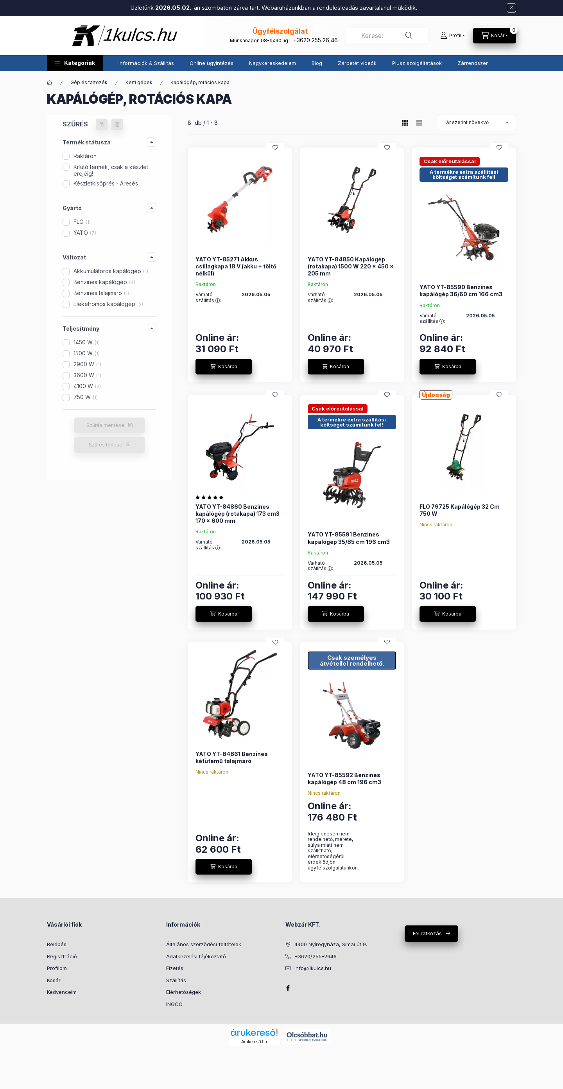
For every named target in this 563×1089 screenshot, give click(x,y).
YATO (85, 232)
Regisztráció (62, 956)
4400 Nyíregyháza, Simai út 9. (330, 944)
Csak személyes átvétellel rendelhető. (352, 660)
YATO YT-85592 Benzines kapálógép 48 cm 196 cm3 (344, 778)
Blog (317, 63)
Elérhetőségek (183, 992)
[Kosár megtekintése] (494, 35)
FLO (82, 221)
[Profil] (452, 35)
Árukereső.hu (254, 1041)
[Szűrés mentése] (102, 124)
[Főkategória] (49, 82)
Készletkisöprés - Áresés (106, 183)
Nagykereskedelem (272, 63)
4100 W (87, 386)
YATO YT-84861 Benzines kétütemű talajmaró (231, 757)
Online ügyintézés (211, 63)
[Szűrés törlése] (117, 124)
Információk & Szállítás (146, 63)
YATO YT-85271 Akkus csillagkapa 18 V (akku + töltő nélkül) (235, 266)
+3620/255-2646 (315, 956)
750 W (86, 397)
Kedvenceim (62, 992)
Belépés (56, 944)
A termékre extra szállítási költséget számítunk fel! (464, 174)
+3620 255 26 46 (315, 40)
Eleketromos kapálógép (108, 304)
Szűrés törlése (105, 445)
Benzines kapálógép (104, 282)
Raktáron (85, 156)
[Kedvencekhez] (275, 147)
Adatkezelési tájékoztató (196, 956)
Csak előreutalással (450, 161)
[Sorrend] (477, 122)
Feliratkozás (427, 933)
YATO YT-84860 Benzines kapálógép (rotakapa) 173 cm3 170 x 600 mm (237, 513)
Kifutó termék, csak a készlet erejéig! (111, 170)
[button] (75, 63)
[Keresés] (409, 35)
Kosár (54, 980)
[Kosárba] (223, 366)
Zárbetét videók (357, 63)
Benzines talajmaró (101, 293)
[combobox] (387, 35)
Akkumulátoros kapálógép (111, 271)
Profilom (57, 968)
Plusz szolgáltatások (417, 63)
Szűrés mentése (105, 425)
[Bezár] (511, 8)
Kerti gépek (139, 82)
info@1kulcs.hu (312, 968)
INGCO (174, 1004)
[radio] (419, 123)
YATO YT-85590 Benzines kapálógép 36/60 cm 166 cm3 (461, 290)
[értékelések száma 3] (211, 497)
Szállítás (176, 980)
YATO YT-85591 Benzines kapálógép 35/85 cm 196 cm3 (349, 538)
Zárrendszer (472, 63)
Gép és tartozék (89, 82)
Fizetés (174, 968)
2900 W (87, 364)
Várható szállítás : (208, 297)
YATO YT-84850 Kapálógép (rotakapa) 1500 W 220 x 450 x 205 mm (351, 266)
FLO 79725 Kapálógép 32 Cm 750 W (460, 510)
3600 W (87, 375)
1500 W (87, 353)
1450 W (87, 342)
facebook (288, 988)
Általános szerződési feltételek (203, 944)
